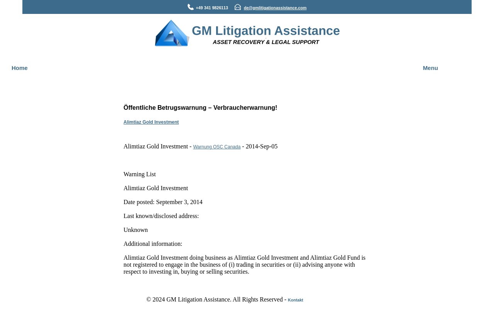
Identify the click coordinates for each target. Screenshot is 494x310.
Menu (430, 68)
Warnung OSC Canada (216, 147)
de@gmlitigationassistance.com (275, 7)
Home (20, 68)
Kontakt (295, 300)
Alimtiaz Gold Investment (151, 122)
